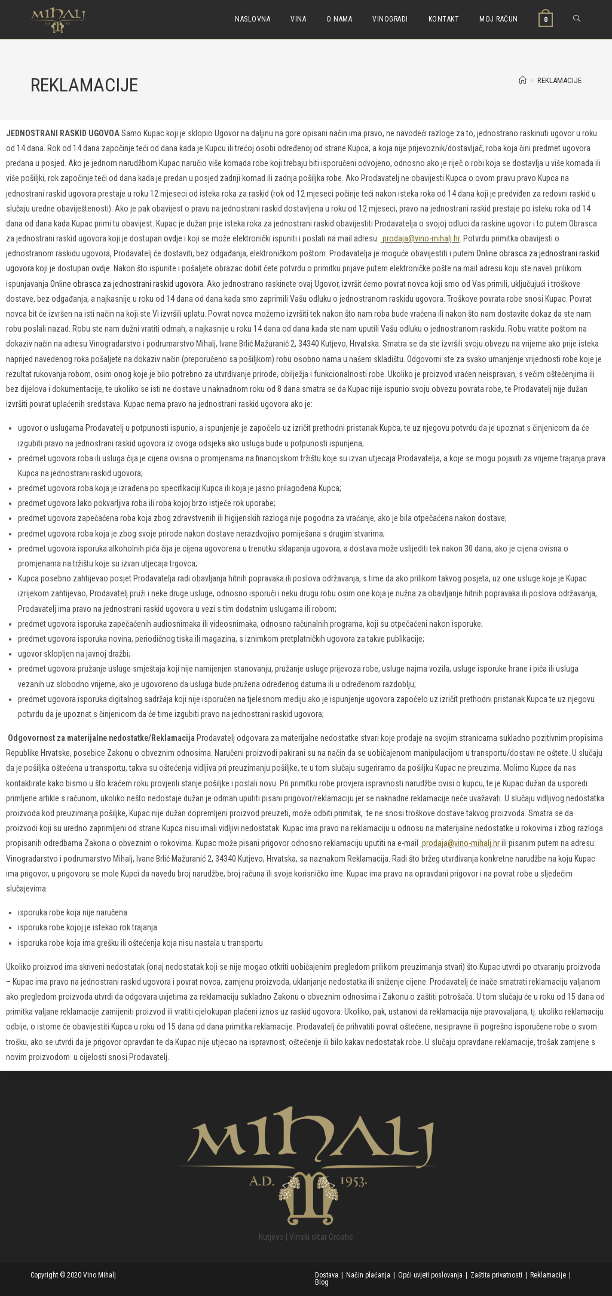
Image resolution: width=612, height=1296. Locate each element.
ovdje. (101, 268)
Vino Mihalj (100, 1275)
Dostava (326, 1275)
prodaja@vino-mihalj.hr (420, 238)
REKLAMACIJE (559, 80)
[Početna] (523, 80)
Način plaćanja (368, 1275)
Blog (322, 1282)
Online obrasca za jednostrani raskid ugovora (126, 284)
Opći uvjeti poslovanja (430, 1275)
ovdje (173, 238)
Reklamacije (548, 1275)
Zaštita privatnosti (496, 1275)
